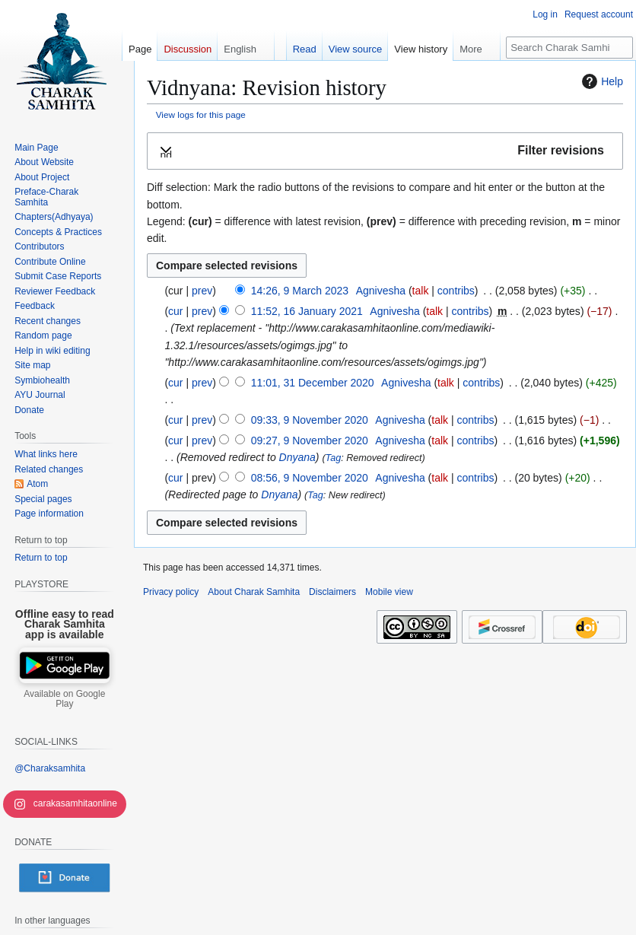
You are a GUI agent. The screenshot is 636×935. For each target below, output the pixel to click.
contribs (456, 291)
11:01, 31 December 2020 (312, 383)
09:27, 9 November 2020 (309, 440)
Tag (334, 458)
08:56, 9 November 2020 (309, 478)
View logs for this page (201, 114)
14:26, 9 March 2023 (299, 291)
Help (600, 81)
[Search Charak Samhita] (569, 48)
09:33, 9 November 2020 (309, 420)
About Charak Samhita (254, 592)
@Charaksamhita (49, 768)
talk (420, 291)
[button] (385, 151)
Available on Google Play (64, 699)
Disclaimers (332, 592)
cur (175, 311)
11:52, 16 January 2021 (307, 311)
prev (202, 291)
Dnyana (297, 457)
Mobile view (389, 592)
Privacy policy (171, 592)
